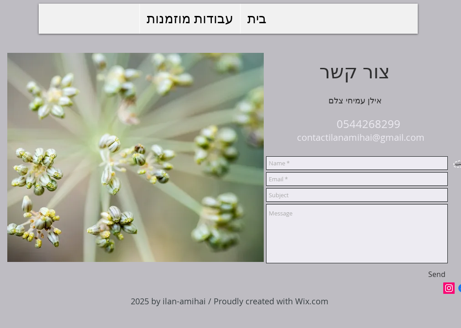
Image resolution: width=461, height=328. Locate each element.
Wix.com (311, 301)
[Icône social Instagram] (449, 288)
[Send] (437, 274)
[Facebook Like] (420, 287)
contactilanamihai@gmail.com (361, 137)
